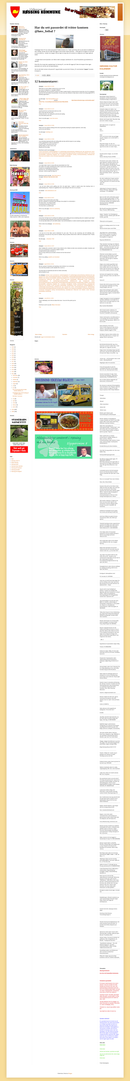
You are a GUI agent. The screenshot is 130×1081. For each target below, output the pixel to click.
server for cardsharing (54, 208)
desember (15, 375)
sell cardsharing (56, 223)
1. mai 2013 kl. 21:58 (48, 298)
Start (12, 459)
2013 (13, 369)
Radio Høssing (14, 462)
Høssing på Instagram (16, 471)
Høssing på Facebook (16, 467)
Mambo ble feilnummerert (21, 27)
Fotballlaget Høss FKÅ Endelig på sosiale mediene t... (20, 393)
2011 (13, 373)
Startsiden (64, 334)
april (14, 400)
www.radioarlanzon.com (50, 190)
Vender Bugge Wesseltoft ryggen (22, 51)
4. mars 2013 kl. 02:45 (49, 184)
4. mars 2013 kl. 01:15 (49, 109)
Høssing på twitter (15, 469)
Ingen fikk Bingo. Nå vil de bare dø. (23, 75)
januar (14, 407)
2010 (13, 409)
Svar (40, 104)
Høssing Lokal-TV (15, 460)
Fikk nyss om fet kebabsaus (22, 111)
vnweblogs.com (49, 132)
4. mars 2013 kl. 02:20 (49, 163)
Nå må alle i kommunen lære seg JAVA (23, 123)
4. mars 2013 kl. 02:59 (49, 215)
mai (14, 398)
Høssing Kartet (14, 464)
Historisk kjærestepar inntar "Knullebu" (23, 135)
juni (14, 387)
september (15, 381)
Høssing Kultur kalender (17, 466)
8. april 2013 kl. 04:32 (49, 264)
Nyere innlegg (38, 334)
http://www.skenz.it (56, 175)
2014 (13, 367)
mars (14, 402)
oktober (15, 379)
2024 (13, 347)
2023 (13, 349)
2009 (13, 411)
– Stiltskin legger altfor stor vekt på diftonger (23, 99)
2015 (13, 365)
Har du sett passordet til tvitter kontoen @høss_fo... (20, 390)
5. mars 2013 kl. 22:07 (49, 246)
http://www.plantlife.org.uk (52, 98)
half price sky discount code (50, 177)
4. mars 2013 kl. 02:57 (49, 197)
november (15, 377)
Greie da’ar (102, 1048)
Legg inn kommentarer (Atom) (48, 337)
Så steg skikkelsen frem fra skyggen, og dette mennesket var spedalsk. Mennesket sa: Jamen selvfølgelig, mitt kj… (110, 1003)
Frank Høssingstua (104, 1062)
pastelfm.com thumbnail (53, 257)
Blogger (70, 1073)
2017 (13, 361)
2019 (13, 357)
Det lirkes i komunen (17, 396)
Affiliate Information (55, 304)
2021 (13, 353)
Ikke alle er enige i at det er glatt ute (23, 87)
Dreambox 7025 (50, 239)
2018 (13, 359)
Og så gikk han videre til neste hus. (108, 1011)
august (14, 383)
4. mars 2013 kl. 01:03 (49, 86)
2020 (13, 355)
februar (14, 405)
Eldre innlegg (91, 334)
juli (13, 385)
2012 (13, 371)
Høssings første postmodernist (22, 39)
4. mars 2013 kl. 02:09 (49, 125)
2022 (13, 351)
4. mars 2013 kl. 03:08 (49, 230)
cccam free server (53, 118)
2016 (13, 363)
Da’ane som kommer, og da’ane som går (109, 1051)
